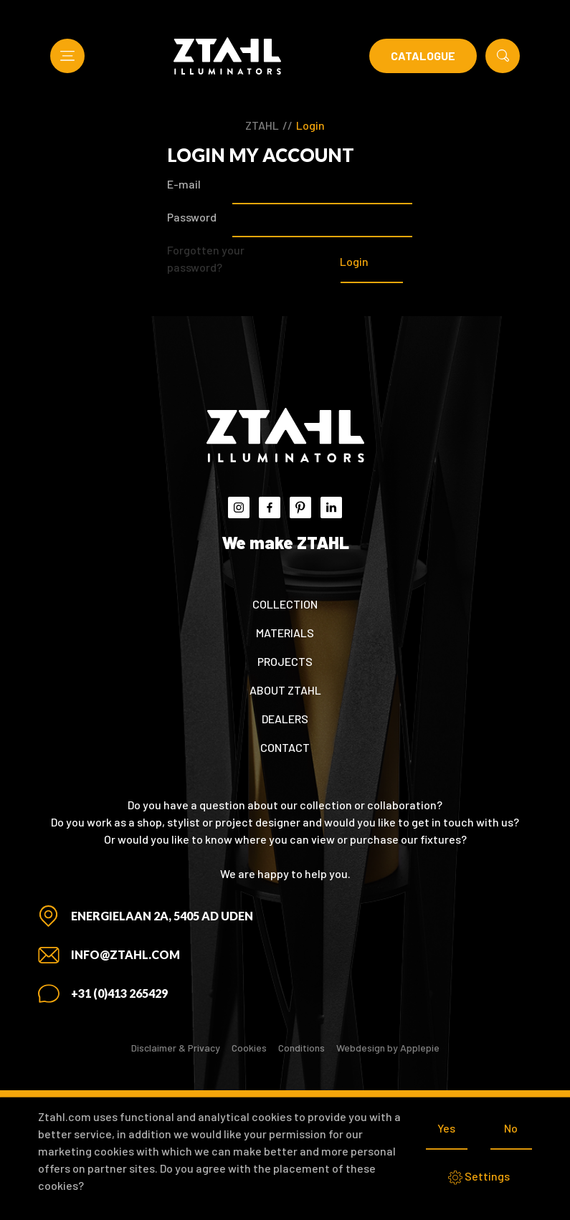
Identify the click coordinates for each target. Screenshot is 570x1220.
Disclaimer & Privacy (175, 1048)
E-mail (184, 184)
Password (192, 217)
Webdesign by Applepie (388, 1048)
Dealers (285, 718)
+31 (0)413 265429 (119, 993)
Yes (446, 1128)
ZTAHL (262, 125)
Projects (285, 661)
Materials (285, 632)
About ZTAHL (285, 690)
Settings (479, 1177)
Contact (285, 747)
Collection (285, 604)
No (511, 1128)
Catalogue (423, 55)
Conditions (301, 1048)
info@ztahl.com (125, 954)
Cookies (249, 1048)
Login (310, 125)
